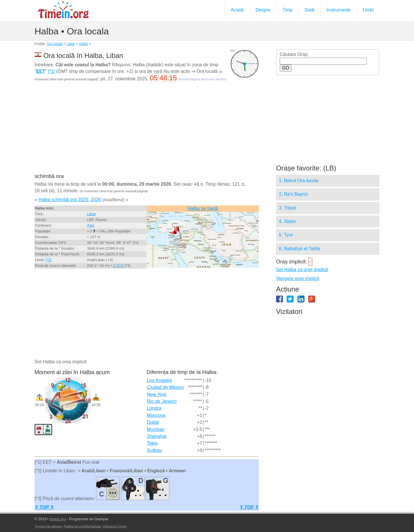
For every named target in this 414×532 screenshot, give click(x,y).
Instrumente (338, 9)
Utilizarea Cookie (115, 526)
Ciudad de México (165, 387)
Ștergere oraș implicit (297, 278)
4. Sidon (287, 221)
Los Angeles (159, 380)
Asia (90, 225)
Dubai (153, 422)
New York (156, 394)
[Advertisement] (146, 131)
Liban (70, 44)
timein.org (57, 519)
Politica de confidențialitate (82, 526)
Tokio (152, 443)
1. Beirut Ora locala (298, 180)
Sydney (154, 450)
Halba (83, 44)
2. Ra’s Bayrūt (293, 194)
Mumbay (155, 429)
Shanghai (156, 436)
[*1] (51, 71)
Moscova (156, 415)
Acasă (237, 9)
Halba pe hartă (203, 208)
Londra (154, 408)
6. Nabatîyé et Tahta (299, 248)
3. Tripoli (287, 207)
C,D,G (118, 265)
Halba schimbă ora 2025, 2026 (69, 199)
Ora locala (55, 44)
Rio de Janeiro (162, 401)
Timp (288, 9)
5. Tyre (286, 234)
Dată (309, 9)
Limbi (368, 9)
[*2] (48, 260)
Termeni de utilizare (48, 526)
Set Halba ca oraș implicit (302, 269)
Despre (263, 9)
